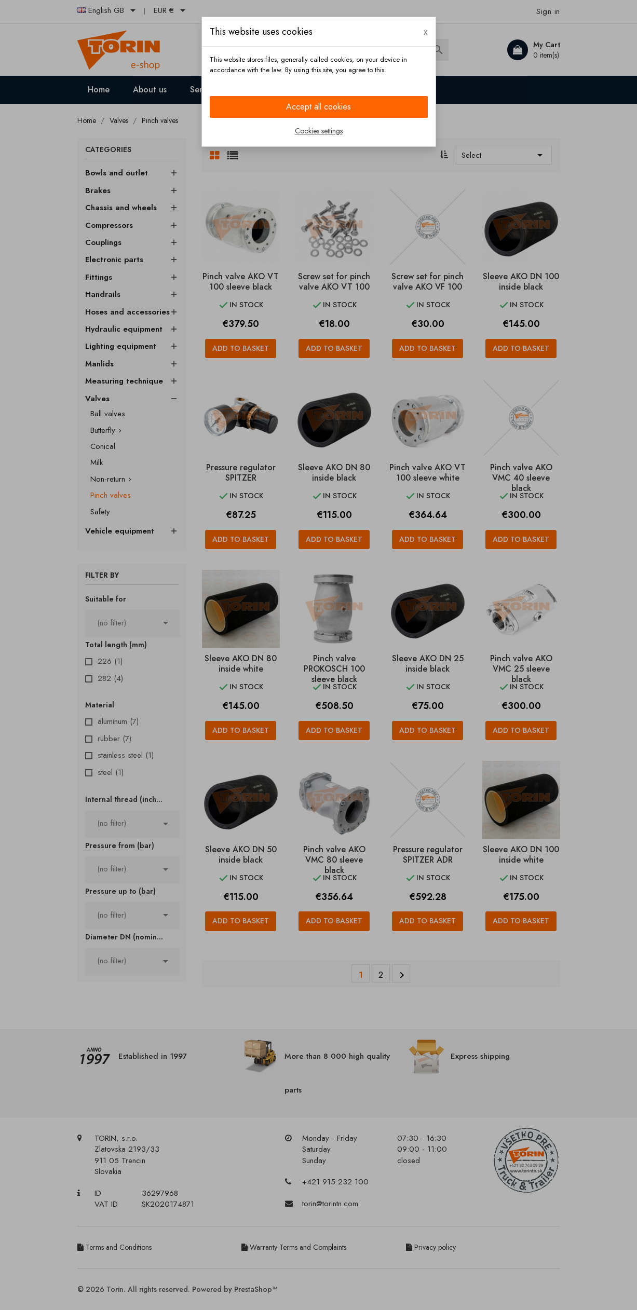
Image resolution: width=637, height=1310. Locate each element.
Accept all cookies (318, 107)
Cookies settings (319, 131)
